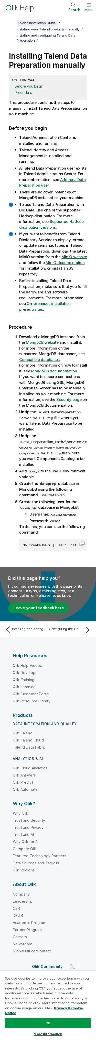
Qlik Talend (23, 733)
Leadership (23, 901)
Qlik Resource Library (31, 701)
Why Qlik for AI (25, 841)
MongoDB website (42, 342)
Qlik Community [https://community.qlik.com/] (47, 966)
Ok (48, 1023)
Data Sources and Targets (36, 863)
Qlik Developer (26, 672)
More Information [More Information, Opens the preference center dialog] (48, 1034)
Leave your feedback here (38, 607)
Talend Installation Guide (37, 23)
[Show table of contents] (10, 23)
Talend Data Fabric (29, 747)
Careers (20, 937)
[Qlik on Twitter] (72, 966)
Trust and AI (23, 834)
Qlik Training (23, 680)
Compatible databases (39, 359)
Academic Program (30, 922)
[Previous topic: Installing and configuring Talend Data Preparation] (25, 629)
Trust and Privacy (28, 827)
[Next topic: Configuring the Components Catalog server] (70, 629)
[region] (48, 1005)
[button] (82, 544)
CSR (16, 908)
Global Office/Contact (32, 951)
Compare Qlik (25, 849)
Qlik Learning (24, 687)
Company (21, 894)
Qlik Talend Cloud (28, 740)
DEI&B (18, 915)
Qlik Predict (23, 782)
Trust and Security (29, 820)
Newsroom (22, 944)
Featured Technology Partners (39, 856)
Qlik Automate (25, 789)
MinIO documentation (65, 262)
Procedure (23, 92)
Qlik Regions (24, 870)
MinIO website (74, 256)
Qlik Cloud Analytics (30, 768)
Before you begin (29, 86)
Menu (88, 10)
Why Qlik (20, 813)
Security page (69, 399)
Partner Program (27, 930)
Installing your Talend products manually (48, 29)
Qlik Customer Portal (31, 694)
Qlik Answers (24, 775)
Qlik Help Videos (27, 665)
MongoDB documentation (54, 371)
